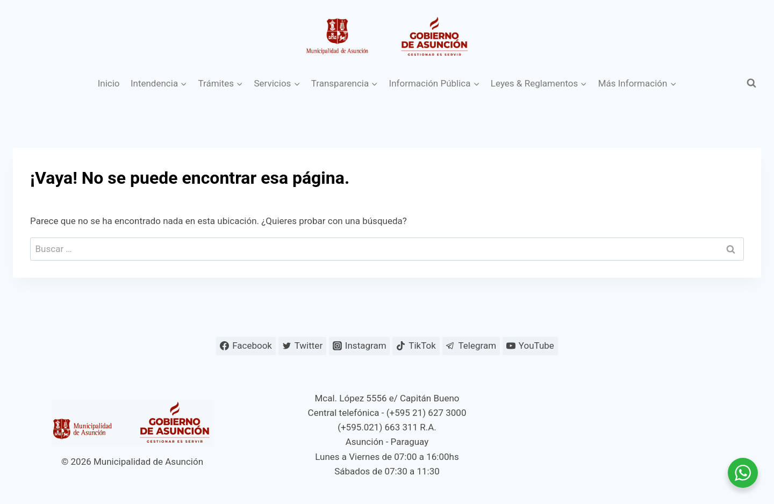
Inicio (109, 83)
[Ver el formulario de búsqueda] (751, 83)
